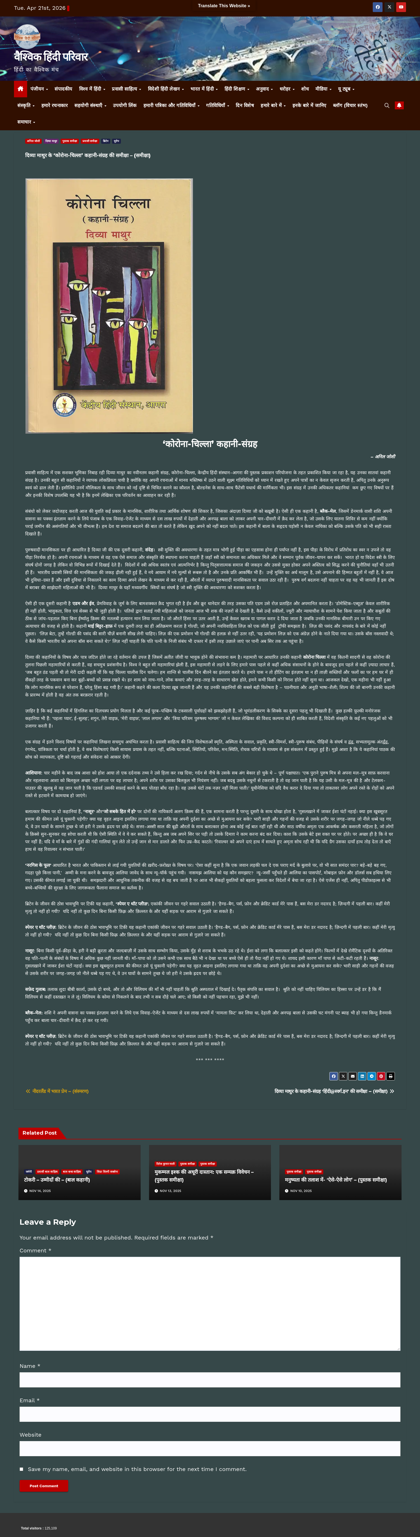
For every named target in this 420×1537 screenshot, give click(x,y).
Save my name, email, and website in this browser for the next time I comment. (137, 1469)
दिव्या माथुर (51, 141)
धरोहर (286, 89)
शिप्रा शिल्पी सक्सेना (107, 1171)
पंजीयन (38, 89)
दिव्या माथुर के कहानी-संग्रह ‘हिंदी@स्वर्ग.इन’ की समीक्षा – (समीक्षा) (335, 1091)
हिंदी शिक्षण (236, 89)
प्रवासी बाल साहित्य (47, 1171)
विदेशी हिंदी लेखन (164, 89)
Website (30, 1434)
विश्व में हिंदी (91, 89)
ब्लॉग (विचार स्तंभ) (350, 105)
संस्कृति (24, 105)
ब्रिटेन (105, 141)
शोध (305, 89)
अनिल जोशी (33, 141)
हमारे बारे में (272, 105)
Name (30, 1366)
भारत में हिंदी (202, 89)
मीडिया (322, 89)
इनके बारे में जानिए (309, 105)
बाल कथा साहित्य (72, 1171)
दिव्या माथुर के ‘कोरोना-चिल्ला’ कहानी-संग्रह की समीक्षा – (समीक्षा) (88, 155)
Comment (35, 1250)
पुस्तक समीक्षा (69, 141)
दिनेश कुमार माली (165, 1163)
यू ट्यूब (345, 89)
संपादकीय (63, 89)
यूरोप (116, 141)
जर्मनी (29, 1171)
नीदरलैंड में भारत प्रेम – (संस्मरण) (57, 1091)
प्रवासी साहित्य (125, 89)
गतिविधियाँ (216, 105)
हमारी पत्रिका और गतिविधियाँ (170, 105)
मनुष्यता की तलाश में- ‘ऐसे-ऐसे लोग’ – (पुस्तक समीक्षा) (336, 1180)
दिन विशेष (245, 105)
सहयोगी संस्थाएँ (89, 105)
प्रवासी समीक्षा (90, 141)
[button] (387, 105)
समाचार (25, 122)
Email (30, 1400)
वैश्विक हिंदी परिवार (50, 56)
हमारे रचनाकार (54, 105)
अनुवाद (263, 89)
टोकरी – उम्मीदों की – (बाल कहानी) (57, 1180)
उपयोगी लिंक (125, 105)
